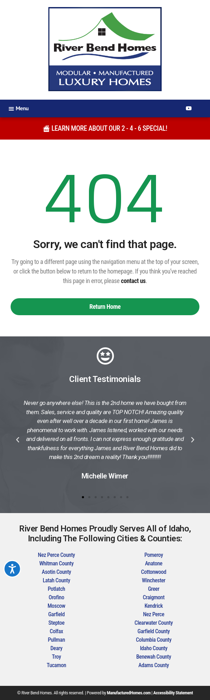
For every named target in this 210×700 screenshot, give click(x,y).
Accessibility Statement (173, 692)
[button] (18, 108)
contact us (133, 280)
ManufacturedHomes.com (129, 692)
